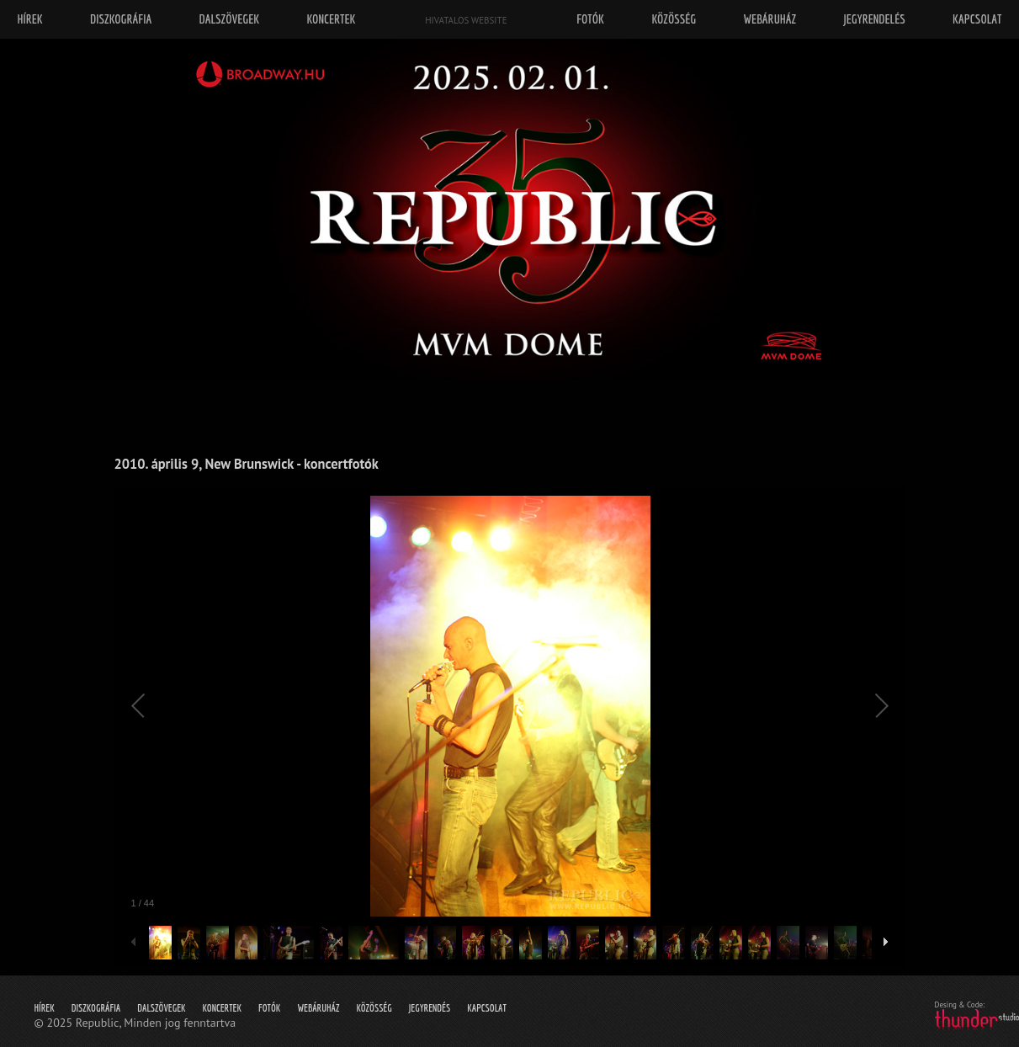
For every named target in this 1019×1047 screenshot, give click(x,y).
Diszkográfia (96, 1007)
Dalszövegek (161, 1007)
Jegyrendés (429, 1007)
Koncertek (222, 1007)
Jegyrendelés (874, 19)
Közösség (373, 1007)
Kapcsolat (487, 1007)
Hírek (44, 1007)
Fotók (269, 1007)
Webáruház (318, 1007)
